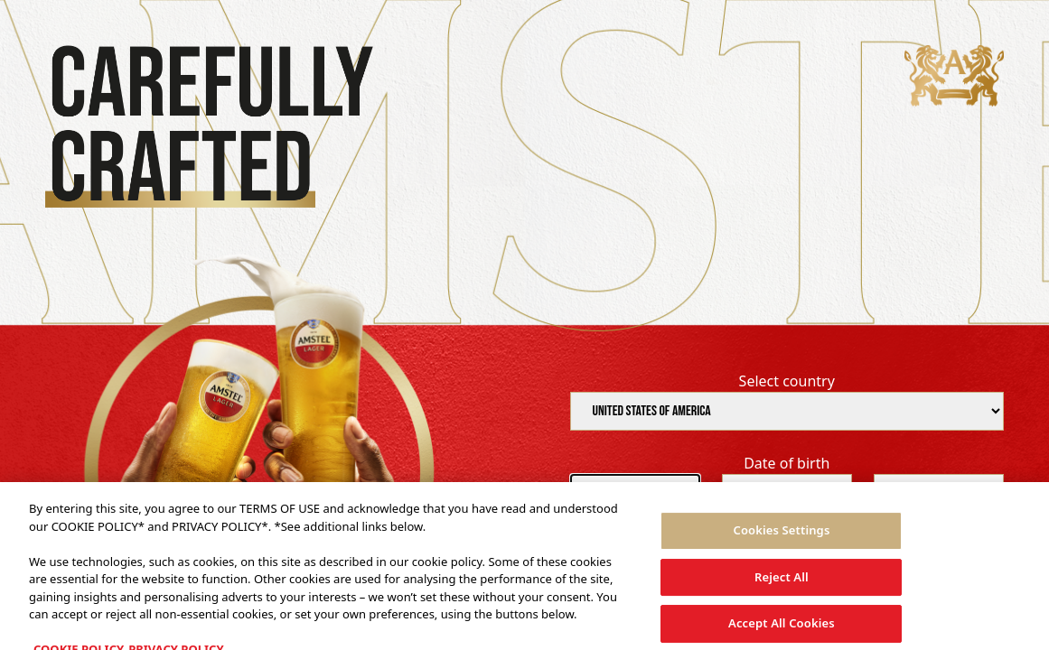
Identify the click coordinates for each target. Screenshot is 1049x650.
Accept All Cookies (781, 629)
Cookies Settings (781, 535)
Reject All (781, 582)
